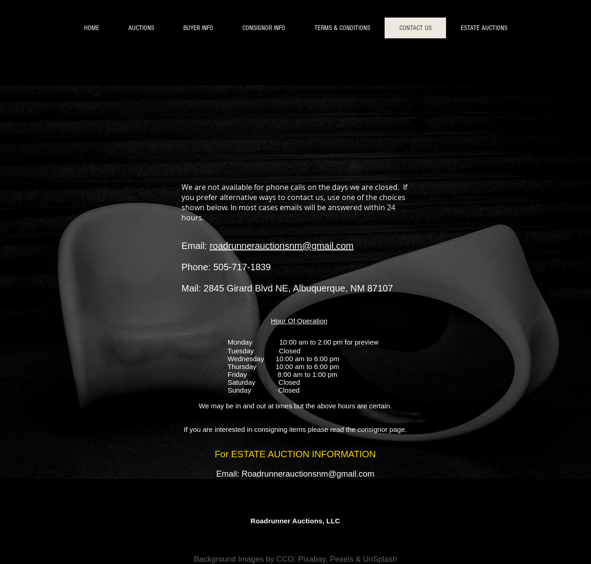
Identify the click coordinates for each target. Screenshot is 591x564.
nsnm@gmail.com (341, 474)
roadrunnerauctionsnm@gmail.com (282, 246)
